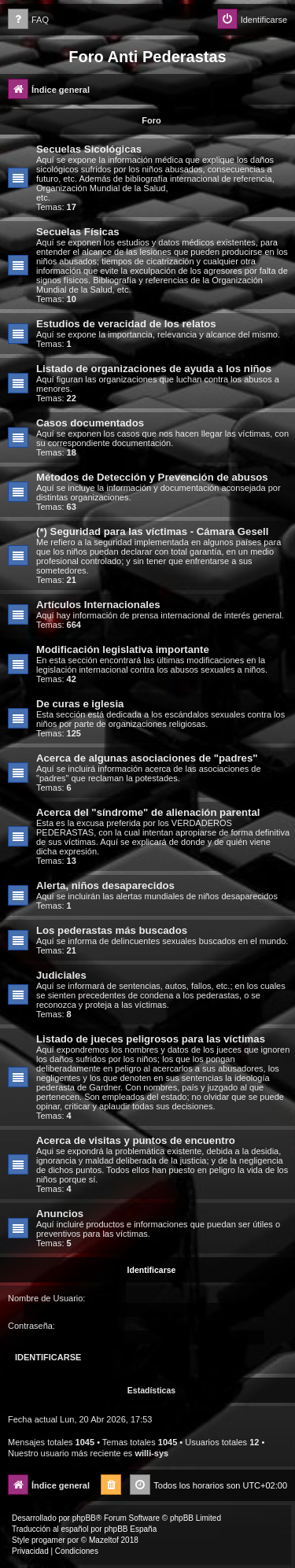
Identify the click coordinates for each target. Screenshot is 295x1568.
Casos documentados (90, 423)
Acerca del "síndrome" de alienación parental (148, 812)
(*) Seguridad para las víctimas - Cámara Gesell (152, 531)
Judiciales (61, 975)
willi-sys (151, 1453)
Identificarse (151, 1270)
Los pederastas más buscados (111, 930)
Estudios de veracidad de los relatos (126, 324)
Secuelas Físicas (78, 232)
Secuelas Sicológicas (89, 149)
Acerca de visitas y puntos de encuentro (135, 1140)
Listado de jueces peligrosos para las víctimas (150, 1039)
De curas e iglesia (80, 704)
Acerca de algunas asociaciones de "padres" (147, 758)
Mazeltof (104, 1540)
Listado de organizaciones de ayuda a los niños (153, 368)
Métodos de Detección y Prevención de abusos (152, 477)
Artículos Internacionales (98, 605)
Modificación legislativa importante (122, 649)
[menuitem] (28, 20)
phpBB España (130, 1529)
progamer (48, 1540)
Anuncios (59, 1213)
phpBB (84, 1518)
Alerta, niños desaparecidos (105, 885)
